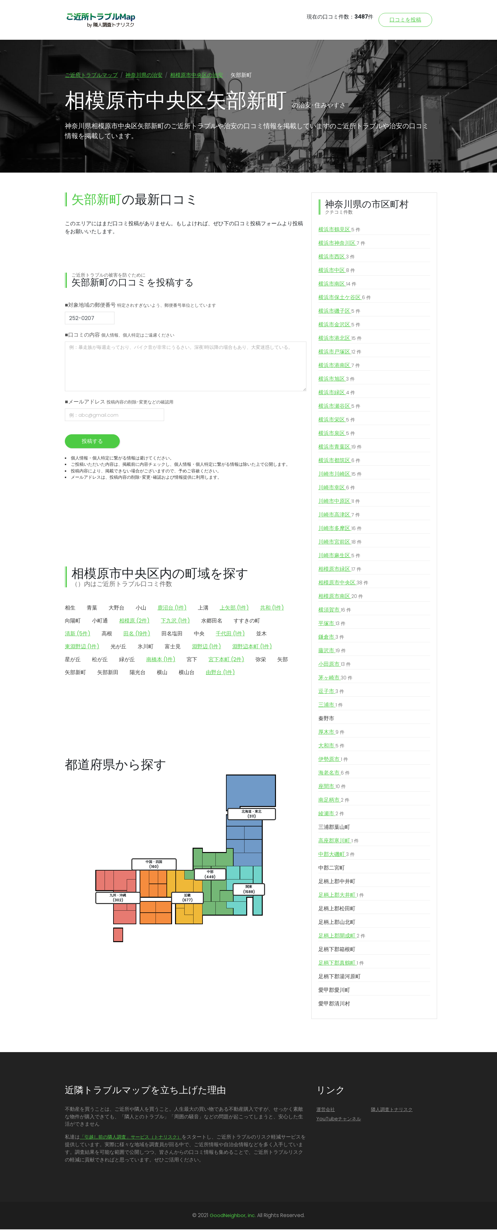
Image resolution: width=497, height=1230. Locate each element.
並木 (261, 634)
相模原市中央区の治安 (196, 75)
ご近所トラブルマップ (91, 75)
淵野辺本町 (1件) (252, 647)
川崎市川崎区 (340, 475)
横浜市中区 (336, 271)
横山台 (187, 673)
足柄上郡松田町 (336, 909)
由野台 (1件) (220, 673)
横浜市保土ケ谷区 (344, 298)
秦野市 (326, 719)
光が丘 (118, 647)
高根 (107, 634)
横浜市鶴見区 (339, 230)
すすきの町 (247, 621)
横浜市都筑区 (339, 461)
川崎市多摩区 (340, 529)
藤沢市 (332, 651)
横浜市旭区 (336, 380)
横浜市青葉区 (340, 448)
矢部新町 (75, 673)
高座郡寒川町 (338, 841)
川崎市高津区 (339, 515)
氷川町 (146, 647)
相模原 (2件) (134, 621)
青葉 (92, 608)
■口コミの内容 (119, 335)
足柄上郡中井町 (336, 882)
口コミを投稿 (405, 20)
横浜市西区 (336, 257)
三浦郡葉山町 (334, 827)
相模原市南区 (340, 597)
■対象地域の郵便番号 (140, 305)
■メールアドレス (119, 402)
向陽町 (73, 621)
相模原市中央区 (343, 583)
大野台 (116, 608)
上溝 (203, 608)
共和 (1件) (272, 608)
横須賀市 (334, 611)
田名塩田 (172, 634)
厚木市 (331, 733)
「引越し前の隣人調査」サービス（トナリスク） (131, 1137)
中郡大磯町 (336, 855)
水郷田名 (211, 621)
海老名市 (334, 773)
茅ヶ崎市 (335, 678)
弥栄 (260, 660)
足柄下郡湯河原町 (339, 977)
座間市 (332, 787)
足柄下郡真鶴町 (341, 964)
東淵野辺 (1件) (82, 647)
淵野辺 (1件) (206, 647)
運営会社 (325, 1110)
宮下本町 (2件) (226, 660)
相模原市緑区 (339, 570)
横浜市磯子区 (339, 312)
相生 (70, 608)
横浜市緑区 (336, 393)
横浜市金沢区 (339, 325)
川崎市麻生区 (339, 556)
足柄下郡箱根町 (336, 950)
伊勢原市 (333, 760)
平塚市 (331, 624)
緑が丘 (127, 660)
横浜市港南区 (339, 366)
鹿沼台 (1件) (172, 608)
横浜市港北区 (340, 339)
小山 (141, 608)
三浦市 (330, 706)
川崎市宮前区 (340, 543)
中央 (199, 634)
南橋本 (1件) (160, 660)
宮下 (192, 660)
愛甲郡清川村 (334, 1004)
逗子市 (331, 692)
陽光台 (138, 673)
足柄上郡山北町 (336, 923)
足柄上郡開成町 (341, 936)
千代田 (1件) (230, 634)
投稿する (92, 442)
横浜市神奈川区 (341, 244)
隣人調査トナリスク (392, 1110)
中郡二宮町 (331, 868)
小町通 (100, 621)
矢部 (282, 660)
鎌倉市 (331, 638)
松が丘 (100, 660)
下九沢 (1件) (175, 621)
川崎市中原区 (339, 502)
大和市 (331, 746)
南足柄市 (333, 801)
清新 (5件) (77, 634)
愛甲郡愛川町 (334, 990)
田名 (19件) (136, 634)
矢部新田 (107, 673)
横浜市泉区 (336, 434)
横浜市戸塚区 (339, 352)
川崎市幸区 (336, 488)
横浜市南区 (337, 285)
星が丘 (73, 660)
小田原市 (334, 665)
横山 (162, 673)
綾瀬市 (331, 814)
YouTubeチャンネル (338, 1119)
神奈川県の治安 (143, 75)
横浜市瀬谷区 (339, 407)
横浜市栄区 (336, 420)
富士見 (173, 647)
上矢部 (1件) (234, 608)
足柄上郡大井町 (341, 896)
